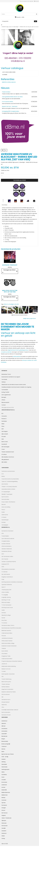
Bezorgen (4, 397)
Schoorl (3, 810)
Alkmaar (3, 726)
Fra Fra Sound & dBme (7, 101)
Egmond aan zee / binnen (8, 754)
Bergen (3, 738)
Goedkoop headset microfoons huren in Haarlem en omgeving (16, 387)
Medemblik (4, 790)
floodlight (11, 304)
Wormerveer (4, 825)
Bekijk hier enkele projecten (9, 82)
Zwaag (3, 838)
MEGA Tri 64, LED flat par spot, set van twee (9, 291)
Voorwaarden (5, 389)
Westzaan (4, 823)
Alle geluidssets (5, 459)
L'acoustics (4, 416)
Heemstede (4, 767)
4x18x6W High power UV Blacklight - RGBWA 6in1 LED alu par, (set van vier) (20, 26)
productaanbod (17, 356)
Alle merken (4, 462)
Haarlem (4, 759)
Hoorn (3, 777)
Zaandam (4, 830)
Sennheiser (4, 421)
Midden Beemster (6, 792)
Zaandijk (3, 828)
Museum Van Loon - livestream (9, 106)
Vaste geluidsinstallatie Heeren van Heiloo (12, 96)
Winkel (3, 836)
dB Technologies (5, 446)
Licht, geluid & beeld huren (8, 72)
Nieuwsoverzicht (5, 402)
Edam (3, 751)
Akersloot (4, 723)
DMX (17, 304)
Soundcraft (4, 444)
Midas (3, 423)
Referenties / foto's (6, 374)
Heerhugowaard (5, 769)
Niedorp (3, 797)
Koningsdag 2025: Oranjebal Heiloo (10, 111)
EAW (3, 428)
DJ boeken (4, 74)
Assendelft (4, 733)
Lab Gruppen (5, 431)
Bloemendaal (5, 741)
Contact (4, 405)
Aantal (2, 173)
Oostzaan (4, 800)
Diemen (3, 749)
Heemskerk (4, 764)
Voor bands (4, 379)
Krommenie (4, 782)
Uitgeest (4, 815)
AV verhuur (4, 454)
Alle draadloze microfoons (8, 457)
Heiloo (3, 772)
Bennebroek (4, 736)
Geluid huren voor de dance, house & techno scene (14, 384)
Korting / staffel (5, 392)
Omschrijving (4, 204)
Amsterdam (4, 731)
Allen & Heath (5, 434)
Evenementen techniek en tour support (11, 377)
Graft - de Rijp (5, 756)
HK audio (4, 436)
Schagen (4, 807)
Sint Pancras (4, 813)
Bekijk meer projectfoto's (30, 318)
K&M (3, 439)
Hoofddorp (4, 774)
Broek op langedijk (6, 744)
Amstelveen (4, 728)
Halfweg (3, 761)
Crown (3, 449)
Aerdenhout (4, 721)
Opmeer (4, 802)
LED (15, 304)
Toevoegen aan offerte (19, 180)
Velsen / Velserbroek (6, 818)
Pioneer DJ (4, 418)
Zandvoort (4, 833)
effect (5, 304)
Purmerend (4, 805)
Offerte (36, 1)
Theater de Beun (6, 92)
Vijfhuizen (4, 820)
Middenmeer (5, 795)
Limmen (3, 787)
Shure (3, 426)
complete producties (6, 352)
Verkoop (4, 382)
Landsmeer (4, 784)
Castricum (4, 746)
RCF (2, 413)
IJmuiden (4, 779)
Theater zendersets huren (8, 451)
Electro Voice (5, 441)
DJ (8, 304)
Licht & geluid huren (6, 394)
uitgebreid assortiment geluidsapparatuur (18, 350)
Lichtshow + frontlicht (9, 265)
